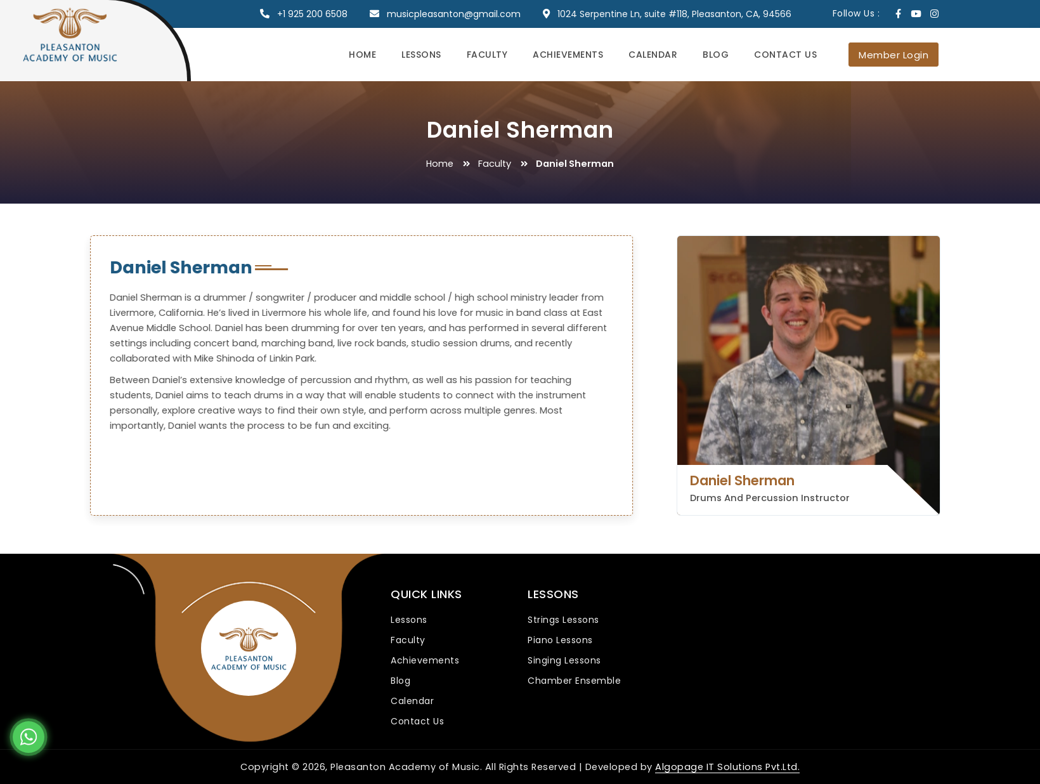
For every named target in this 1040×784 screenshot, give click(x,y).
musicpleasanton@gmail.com (454, 14)
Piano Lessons (560, 640)
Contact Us (785, 54)
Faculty (487, 54)
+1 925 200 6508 (312, 14)
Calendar (652, 54)
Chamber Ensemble (574, 680)
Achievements (568, 54)
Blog (716, 54)
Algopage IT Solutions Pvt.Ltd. (727, 767)
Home (362, 54)
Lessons (421, 54)
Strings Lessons (563, 619)
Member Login (893, 55)
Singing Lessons (564, 660)
